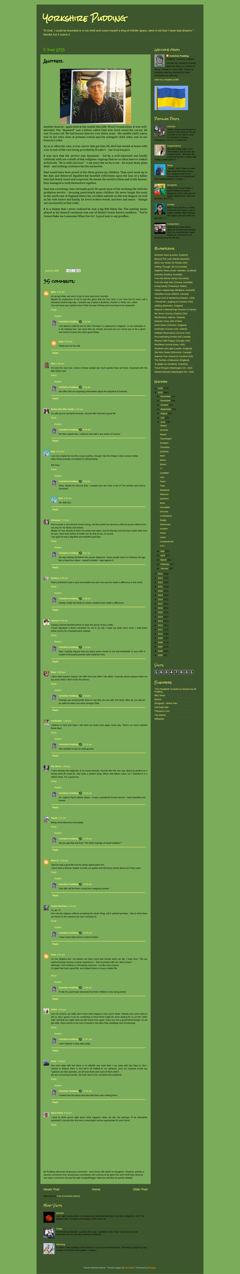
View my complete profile (166, 79)
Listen (163, 537)
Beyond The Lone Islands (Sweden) (171, 259)
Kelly (53, 1061)
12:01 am (87, 744)
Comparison (173, 224)
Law (162, 477)
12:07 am (87, 1039)
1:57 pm (62, 818)
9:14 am (87, 321)
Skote (170, 165)
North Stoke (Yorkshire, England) (170, 325)
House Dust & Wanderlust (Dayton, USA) (174, 298)
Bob (53, 451)
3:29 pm (72, 906)
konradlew (130, 1268)
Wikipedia (159, 719)
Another (164, 528)
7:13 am (65, 520)
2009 (160, 638)
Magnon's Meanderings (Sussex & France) (175, 309)
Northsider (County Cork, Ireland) (170, 329)
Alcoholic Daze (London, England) (171, 255)
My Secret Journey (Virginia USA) (170, 313)
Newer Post (51, 1189)
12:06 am (87, 987)
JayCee (55, 620)
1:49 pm (66, 766)
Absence (164, 494)
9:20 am (68, 341)
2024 (160, 574)
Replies (58, 316)
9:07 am (87, 553)
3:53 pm (68, 1113)
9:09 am (87, 429)
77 (161, 468)
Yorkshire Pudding (84, 18)
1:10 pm (87, 647)
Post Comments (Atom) (68, 1196)
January (165, 568)
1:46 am (60, 363)
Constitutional (166, 541)
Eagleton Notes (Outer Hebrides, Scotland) (175, 270)
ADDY (54, 1009)
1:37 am (61, 292)
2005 (160, 655)
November (166, 400)
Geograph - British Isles (165, 703)
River (53, 672)
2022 (160, 582)
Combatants (166, 516)
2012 (160, 625)
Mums (163, 460)
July (163, 418)
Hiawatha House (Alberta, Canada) (171, 294)
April (163, 555)
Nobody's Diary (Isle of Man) (168, 321)
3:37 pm (61, 954)
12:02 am (87, 793)
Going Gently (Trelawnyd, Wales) (170, 286)
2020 (160, 591)
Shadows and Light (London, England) (173, 348)
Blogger (152, 1268)
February (165, 564)
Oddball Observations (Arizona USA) (172, 333)
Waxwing (60, 1244)
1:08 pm (87, 696)
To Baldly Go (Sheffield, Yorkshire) (171, 364)
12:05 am (87, 884)
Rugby (163, 520)
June (163, 422)
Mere (162, 456)
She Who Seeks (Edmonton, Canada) (172, 352)
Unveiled (164, 473)
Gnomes (171, 126)
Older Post (140, 1189)
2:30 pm (64, 860)
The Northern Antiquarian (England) (171, 360)
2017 (160, 604)
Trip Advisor (160, 715)
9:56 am (61, 672)
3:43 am (60, 451)
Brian (162, 503)
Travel (54, 818)
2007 (160, 646)
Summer (164, 430)
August (164, 413)
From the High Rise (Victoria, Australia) (173, 282)
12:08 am (87, 1091)
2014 (160, 617)
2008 (160, 642)
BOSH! (157, 699)
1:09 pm (87, 598)
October (165, 405)
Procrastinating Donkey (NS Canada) (172, 337)
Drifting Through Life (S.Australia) (170, 266)
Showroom (165, 524)
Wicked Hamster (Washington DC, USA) (174, 372)
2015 (160, 612)
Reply (54, 310)
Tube (162, 486)
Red (53, 363)
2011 (160, 629)
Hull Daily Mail (161, 707)
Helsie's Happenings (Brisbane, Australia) (174, 290)
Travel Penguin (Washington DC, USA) (173, 368)
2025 (160, 392)
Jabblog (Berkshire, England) (168, 305)
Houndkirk (165, 507)
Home (96, 1189)
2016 (160, 608)
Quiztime (164, 451)
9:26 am (64, 578)
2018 (160, 599)
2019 (160, 595)
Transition (165, 447)
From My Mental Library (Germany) (171, 278)
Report (163, 434)
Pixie (53, 954)
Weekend (164, 490)
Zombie (170, 204)
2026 (160, 388)
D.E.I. (162, 546)
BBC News (159, 695)
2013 (160, 621)
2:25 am (79, 409)
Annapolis (172, 185)
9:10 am (87, 387)
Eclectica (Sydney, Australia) (168, 274)
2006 (160, 651)
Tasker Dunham (59, 906)
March (164, 560)
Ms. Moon (56, 766)
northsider (56, 721)
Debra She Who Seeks (62, 409)
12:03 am (87, 838)
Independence (174, 146)
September (166, 409)
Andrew (55, 578)
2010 (160, 634)
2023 (160, 578)
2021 (160, 586)
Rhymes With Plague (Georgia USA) (172, 340)
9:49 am (64, 620)
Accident (164, 443)
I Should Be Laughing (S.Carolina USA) (173, 302)
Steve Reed (57, 1113)
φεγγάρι (60, 1213)
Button (163, 464)
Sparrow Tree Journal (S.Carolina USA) (173, 356)
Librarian (55, 520)
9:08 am (87, 481)
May (163, 551)
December (166, 396)
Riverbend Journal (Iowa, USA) (169, 344)
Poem (163, 481)
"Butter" (163, 425)
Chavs (59, 1229)
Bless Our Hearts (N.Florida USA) (170, 263)
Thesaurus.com (162, 711)
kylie (53, 292)
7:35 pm (61, 1061)
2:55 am (68, 498)
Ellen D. (55, 860)
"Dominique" (166, 438)
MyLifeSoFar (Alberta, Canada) (169, 317)
